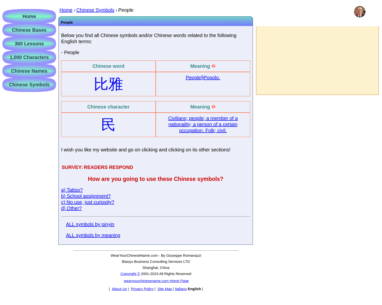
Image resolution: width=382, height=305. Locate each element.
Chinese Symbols (29, 84)
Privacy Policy (142, 289)
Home (29, 16)
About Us (119, 289)
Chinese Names (29, 71)
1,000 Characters (29, 57)
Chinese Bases (29, 30)
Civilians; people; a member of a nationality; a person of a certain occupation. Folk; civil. (203, 124)
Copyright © (130, 274)
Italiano (181, 289)
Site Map (165, 289)
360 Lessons (29, 43)
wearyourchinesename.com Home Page (156, 281)
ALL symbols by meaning (93, 235)
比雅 (108, 84)
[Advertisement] (317, 60)
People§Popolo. (203, 77)
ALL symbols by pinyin (90, 224)
